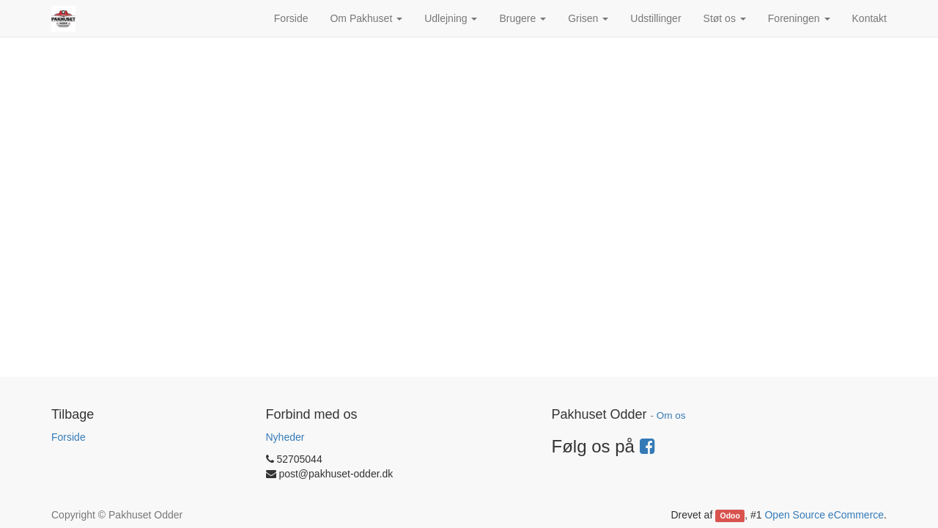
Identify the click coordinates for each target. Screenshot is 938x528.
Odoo (730, 515)
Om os (671, 415)
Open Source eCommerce (824, 515)
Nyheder (285, 437)
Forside (68, 437)
